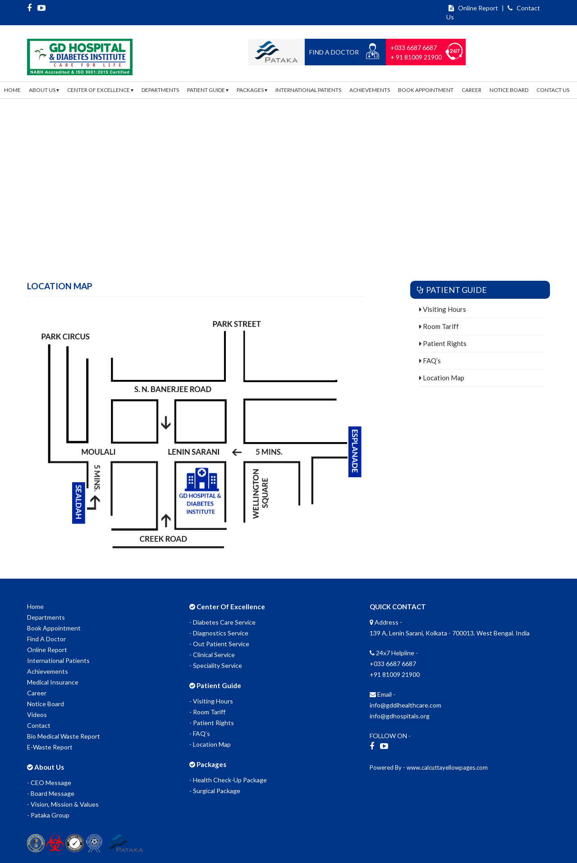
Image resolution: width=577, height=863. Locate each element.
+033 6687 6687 (413, 47)
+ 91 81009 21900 (416, 57)
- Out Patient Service (219, 644)
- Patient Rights (211, 722)
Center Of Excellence (100, 90)
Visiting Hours (442, 309)
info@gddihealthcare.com (405, 705)
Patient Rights (443, 343)
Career (471, 90)
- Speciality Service (215, 665)
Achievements (369, 90)
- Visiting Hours (211, 701)
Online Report (473, 8)
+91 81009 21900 (395, 674)
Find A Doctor (46, 639)
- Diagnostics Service (218, 633)
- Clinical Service (212, 654)
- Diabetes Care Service (222, 622)
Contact (38, 725)
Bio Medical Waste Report (63, 736)
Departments (160, 90)
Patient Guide (208, 90)
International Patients (308, 90)
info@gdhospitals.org (400, 716)
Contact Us (552, 90)
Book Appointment (425, 90)
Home (12, 90)
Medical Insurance (52, 682)
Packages (252, 90)
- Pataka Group (48, 815)
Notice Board (509, 90)
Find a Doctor (334, 52)
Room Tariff (439, 326)
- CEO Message (49, 782)
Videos (37, 714)
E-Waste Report (50, 747)
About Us (44, 90)
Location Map (441, 378)
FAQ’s (430, 360)
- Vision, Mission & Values (63, 804)
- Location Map (210, 744)
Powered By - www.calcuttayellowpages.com (429, 767)
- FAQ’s (199, 733)
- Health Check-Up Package (228, 780)
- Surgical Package (214, 791)
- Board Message (50, 793)
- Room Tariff (207, 712)
